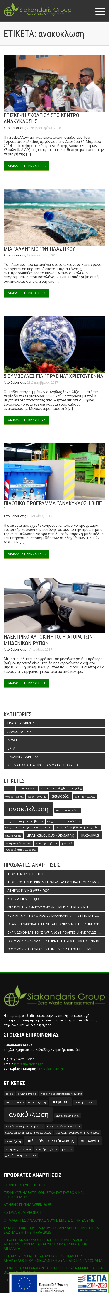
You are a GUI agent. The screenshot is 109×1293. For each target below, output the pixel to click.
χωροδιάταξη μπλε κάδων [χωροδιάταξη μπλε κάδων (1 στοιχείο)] (20, 849)
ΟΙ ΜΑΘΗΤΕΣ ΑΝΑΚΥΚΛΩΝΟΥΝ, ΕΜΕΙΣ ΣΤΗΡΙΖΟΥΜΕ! (47, 907)
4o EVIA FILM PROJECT (24, 899)
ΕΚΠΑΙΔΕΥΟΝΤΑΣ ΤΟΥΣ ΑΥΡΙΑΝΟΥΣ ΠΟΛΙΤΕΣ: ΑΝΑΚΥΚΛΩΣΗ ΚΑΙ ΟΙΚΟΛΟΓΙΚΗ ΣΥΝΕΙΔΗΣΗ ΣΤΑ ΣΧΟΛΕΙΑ (56, 932)
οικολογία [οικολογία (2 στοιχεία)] (90, 835)
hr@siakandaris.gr (50, 1069)
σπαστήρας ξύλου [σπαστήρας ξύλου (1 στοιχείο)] (46, 843)
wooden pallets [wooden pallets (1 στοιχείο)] (14, 796)
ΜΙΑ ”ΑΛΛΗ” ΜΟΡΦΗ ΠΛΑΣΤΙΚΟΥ (39, 249)
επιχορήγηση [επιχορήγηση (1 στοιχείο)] (13, 835)
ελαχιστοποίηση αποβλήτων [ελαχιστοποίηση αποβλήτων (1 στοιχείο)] (63, 821)
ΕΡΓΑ (11, 748)
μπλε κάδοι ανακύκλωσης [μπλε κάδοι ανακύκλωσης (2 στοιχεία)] (50, 835)
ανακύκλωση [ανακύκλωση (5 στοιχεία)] (28, 808)
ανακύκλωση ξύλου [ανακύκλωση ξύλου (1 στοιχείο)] (68, 810)
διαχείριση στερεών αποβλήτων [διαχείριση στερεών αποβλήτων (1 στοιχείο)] (24, 821)
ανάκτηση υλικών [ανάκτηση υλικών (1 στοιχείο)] (85, 796)
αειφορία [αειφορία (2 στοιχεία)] (60, 796)
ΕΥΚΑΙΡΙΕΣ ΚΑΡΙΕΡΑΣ (23, 757)
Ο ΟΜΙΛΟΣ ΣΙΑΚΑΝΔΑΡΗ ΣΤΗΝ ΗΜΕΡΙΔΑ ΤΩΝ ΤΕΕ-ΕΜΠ (49, 949)
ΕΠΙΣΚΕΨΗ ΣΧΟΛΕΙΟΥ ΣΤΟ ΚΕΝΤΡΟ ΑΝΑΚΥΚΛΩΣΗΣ (41, 118)
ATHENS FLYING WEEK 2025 (28, 890)
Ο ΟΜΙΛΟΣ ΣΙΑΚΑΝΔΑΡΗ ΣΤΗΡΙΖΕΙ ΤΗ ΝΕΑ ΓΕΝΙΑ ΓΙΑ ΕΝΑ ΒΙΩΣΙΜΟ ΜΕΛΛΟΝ (56, 941)
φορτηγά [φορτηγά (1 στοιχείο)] (66, 843)
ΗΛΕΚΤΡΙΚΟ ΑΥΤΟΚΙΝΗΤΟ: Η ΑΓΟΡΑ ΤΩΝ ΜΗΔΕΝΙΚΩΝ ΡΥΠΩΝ (48, 640)
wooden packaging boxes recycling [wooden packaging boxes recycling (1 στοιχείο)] (61, 788)
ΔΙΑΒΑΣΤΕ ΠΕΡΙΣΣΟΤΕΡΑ (27, 165)
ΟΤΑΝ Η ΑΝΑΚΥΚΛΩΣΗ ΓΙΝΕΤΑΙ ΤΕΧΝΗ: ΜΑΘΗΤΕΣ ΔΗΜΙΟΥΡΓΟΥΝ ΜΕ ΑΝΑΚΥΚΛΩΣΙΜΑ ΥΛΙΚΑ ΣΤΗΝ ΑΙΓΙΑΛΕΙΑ (56, 924)
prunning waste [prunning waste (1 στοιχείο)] (27, 788)
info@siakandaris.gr (28, 1064)
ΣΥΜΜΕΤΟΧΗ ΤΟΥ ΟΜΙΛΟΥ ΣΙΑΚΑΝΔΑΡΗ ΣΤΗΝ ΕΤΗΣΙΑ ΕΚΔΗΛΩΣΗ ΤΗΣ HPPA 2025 (56, 915)
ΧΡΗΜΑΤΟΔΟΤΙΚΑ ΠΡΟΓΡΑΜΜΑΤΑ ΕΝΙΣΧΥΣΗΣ (43, 765)
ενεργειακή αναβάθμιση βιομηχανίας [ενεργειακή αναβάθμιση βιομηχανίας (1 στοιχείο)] (77, 827)
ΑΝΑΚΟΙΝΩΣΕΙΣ (19, 731)
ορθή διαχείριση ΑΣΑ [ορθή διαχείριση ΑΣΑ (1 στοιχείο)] (18, 843)
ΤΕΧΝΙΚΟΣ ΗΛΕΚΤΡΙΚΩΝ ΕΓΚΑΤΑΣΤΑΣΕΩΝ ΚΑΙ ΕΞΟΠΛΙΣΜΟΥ (53, 882)
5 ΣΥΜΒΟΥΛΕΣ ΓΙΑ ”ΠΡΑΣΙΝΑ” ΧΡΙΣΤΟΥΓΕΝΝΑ (53, 376)
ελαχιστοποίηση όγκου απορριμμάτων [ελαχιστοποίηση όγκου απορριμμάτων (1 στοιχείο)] (28, 827)
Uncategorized (20, 723)
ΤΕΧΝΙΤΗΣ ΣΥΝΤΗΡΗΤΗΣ (26, 874)
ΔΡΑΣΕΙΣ (14, 740)
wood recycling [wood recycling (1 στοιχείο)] (37, 796)
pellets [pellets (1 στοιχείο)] (9, 788)
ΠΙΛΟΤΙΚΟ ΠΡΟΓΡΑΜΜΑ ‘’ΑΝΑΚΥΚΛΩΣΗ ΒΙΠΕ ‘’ (53, 506)
